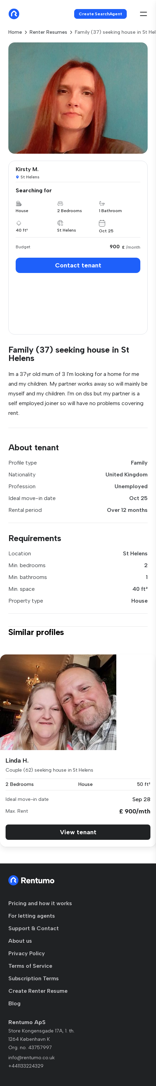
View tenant (78, 832)
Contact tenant (78, 265)
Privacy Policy (26, 953)
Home (15, 32)
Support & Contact (33, 928)
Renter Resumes (48, 32)
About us (20, 941)
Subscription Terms (33, 978)
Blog (14, 1003)
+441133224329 (26, 1066)
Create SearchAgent (100, 13)
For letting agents (31, 915)
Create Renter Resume (38, 991)
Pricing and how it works (40, 903)
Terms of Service (30, 966)
